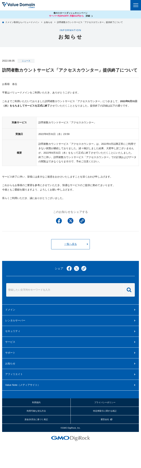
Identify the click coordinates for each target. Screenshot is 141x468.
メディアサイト (22, 384)
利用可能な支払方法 (36, 411)
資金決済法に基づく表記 (36, 419)
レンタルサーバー (15, 320)
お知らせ (10, 363)
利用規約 (36, 402)
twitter (76, 268)
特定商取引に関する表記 (104, 411)
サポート (10, 352)
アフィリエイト (14, 374)
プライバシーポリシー (105, 402)
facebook (69, 268)
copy (83, 268)
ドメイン (10, 309)
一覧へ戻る (70, 244)
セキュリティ (12, 331)
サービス (10, 341)
